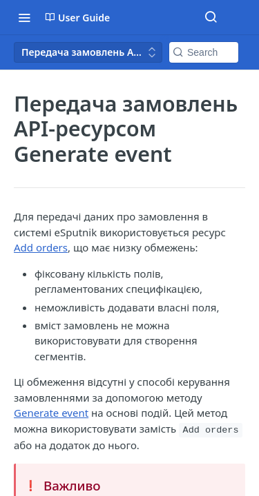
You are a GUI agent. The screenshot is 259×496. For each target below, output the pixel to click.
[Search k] (203, 52)
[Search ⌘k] (210, 17)
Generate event (51, 413)
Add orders (41, 247)
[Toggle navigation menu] (24, 17)
